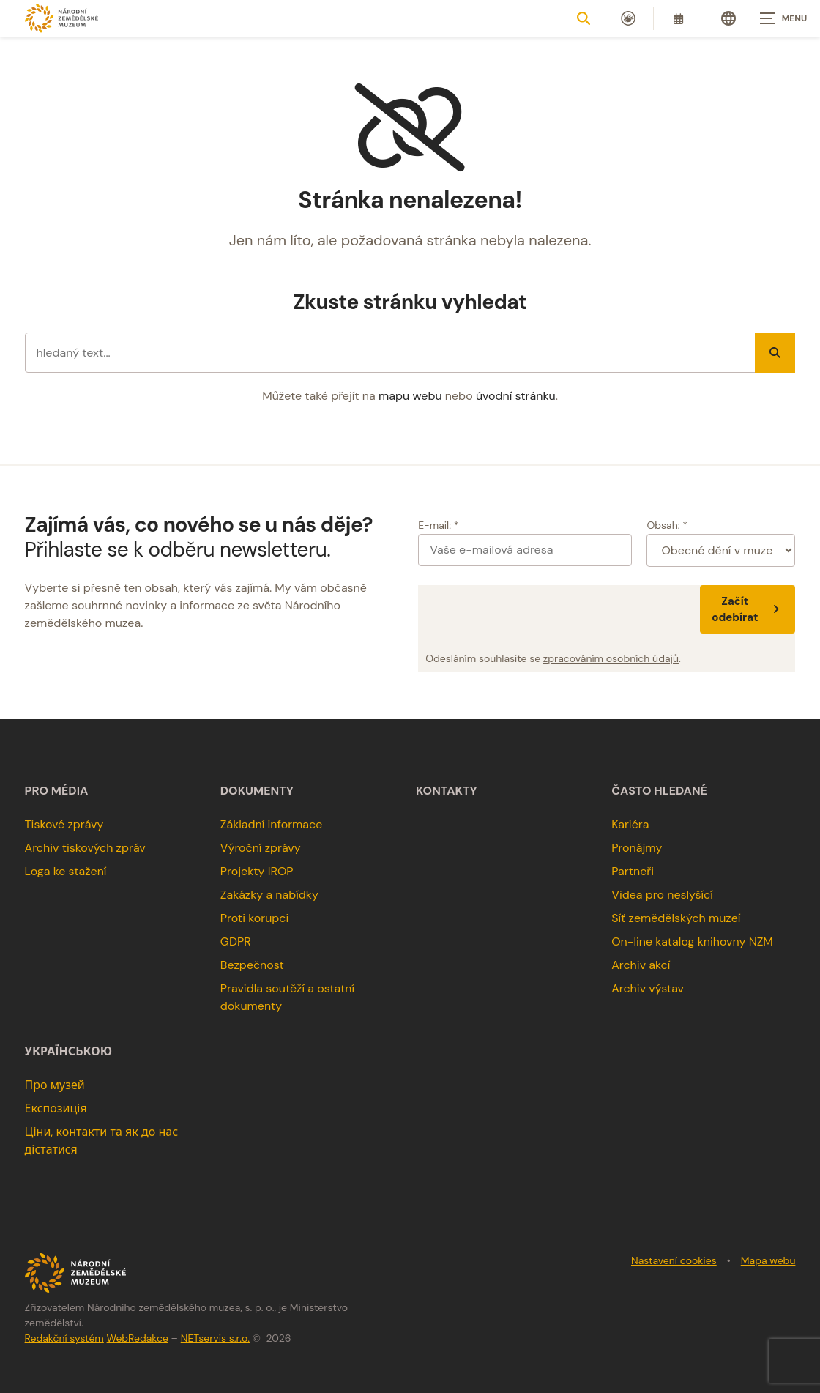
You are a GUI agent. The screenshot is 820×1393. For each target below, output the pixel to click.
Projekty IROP (257, 871)
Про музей (55, 1085)
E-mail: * (438, 525)
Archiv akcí (640, 965)
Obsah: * (666, 525)
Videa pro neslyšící (662, 894)
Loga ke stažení (66, 871)
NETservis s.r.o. (215, 1338)
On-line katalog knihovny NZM (692, 941)
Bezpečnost (252, 965)
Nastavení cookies (674, 1260)
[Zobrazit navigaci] (783, 18)
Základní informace (271, 824)
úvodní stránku (516, 396)
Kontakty (446, 791)
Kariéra (630, 824)
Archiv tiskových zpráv (85, 847)
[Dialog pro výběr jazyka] (728, 18)
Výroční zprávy (260, 847)
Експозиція (56, 1108)
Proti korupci (254, 918)
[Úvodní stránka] (61, 18)
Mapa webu (768, 1260)
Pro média (57, 791)
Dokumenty (257, 791)
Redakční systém (64, 1338)
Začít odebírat (747, 609)
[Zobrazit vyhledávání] (583, 18)
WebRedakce (137, 1338)
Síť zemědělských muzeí (675, 918)
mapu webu (410, 396)
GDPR (235, 941)
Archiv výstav (647, 988)
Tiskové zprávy (64, 824)
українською (68, 1051)
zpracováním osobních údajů (611, 658)
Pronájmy (636, 847)
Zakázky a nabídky (269, 894)
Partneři (632, 871)
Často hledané (659, 791)
